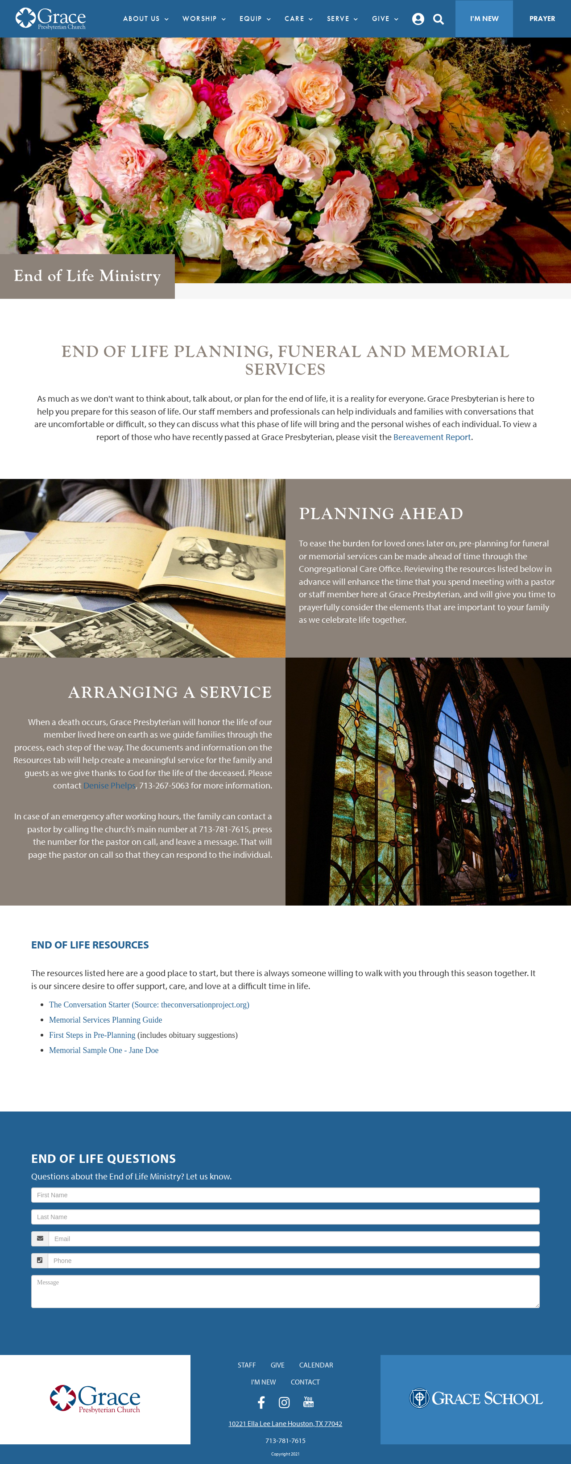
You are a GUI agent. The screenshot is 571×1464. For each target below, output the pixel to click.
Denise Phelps (109, 785)
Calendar (316, 1364)
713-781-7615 (285, 1440)
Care (301, 18)
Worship (206, 18)
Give (388, 18)
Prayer (542, 18)
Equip (258, 18)
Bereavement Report (432, 436)
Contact (305, 1381)
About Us (148, 18)
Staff (247, 1364)
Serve (345, 18)
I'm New (484, 18)
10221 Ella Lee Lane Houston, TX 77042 (285, 1423)
